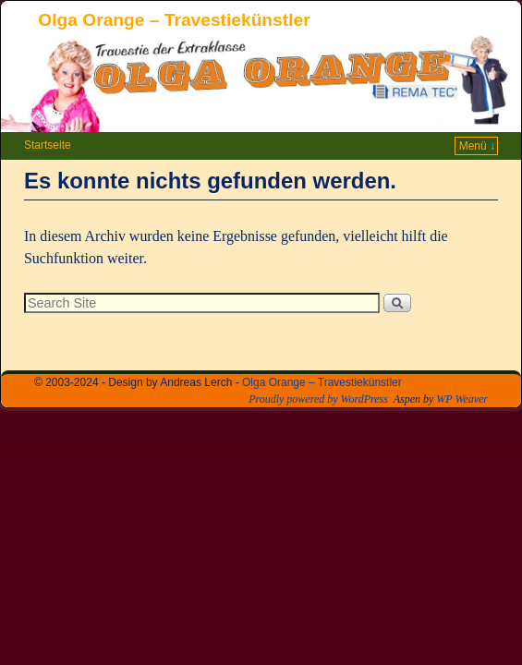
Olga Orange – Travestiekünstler (174, 20)
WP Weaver (462, 399)
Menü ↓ (477, 145)
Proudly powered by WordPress (318, 399)
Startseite (47, 145)
